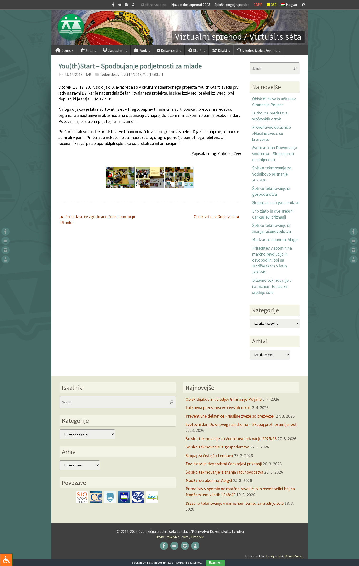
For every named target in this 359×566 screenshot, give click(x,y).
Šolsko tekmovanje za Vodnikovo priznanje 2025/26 (271, 173)
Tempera (273, 556)
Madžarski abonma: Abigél (275, 239)
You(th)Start (153, 74)
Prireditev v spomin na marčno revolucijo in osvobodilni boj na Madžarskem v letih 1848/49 (272, 260)
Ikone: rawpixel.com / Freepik (180, 536)
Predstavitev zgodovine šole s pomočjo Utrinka (97, 219)
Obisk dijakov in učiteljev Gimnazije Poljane (224, 399)
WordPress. (294, 556)
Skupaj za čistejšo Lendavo (276, 202)
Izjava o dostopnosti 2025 (190, 4)
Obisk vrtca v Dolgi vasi (216, 216)
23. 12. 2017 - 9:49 (78, 74)
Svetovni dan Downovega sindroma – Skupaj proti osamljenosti (274, 153)
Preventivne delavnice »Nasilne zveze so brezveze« (271, 133)
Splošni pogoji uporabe (232, 4)
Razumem (215, 562)
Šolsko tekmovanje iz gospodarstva (217, 447)
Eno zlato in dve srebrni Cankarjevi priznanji (224, 463)
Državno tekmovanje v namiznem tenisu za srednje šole (272, 286)
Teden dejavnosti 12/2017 (120, 74)
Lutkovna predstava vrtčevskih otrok (218, 407)
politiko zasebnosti (191, 562)
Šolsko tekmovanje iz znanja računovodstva (224, 472)
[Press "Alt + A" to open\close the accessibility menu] (6, 559)
